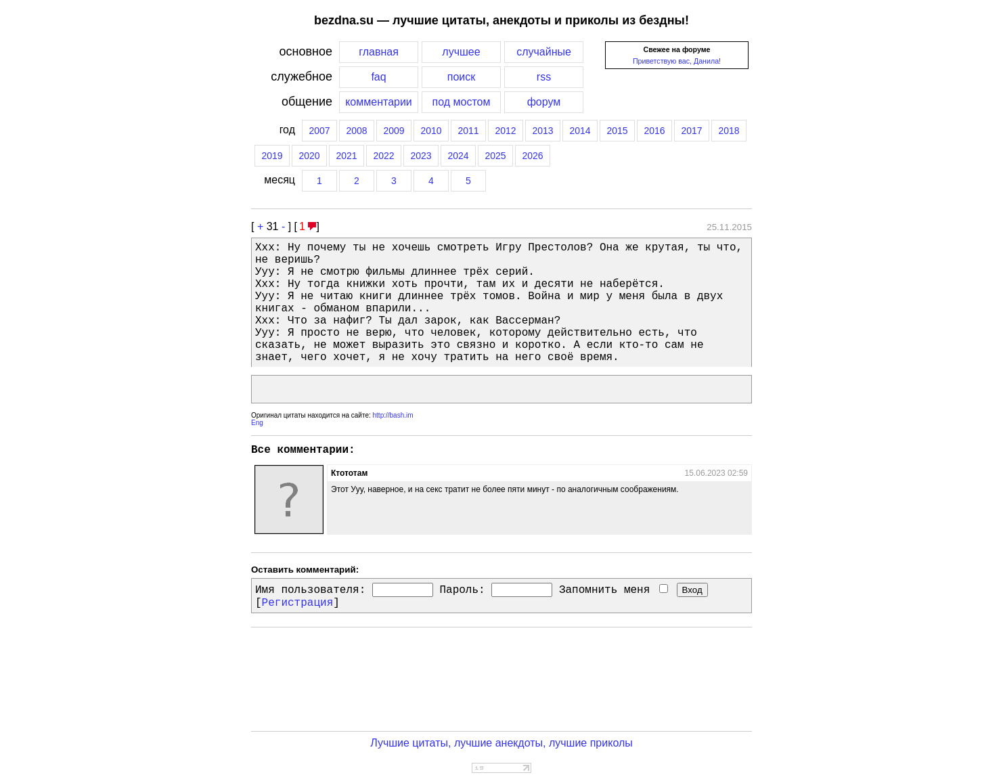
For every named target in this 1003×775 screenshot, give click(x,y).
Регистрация (298, 603)
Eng (257, 422)
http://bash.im (393, 415)
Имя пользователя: (310, 590)
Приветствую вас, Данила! (677, 61)
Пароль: (462, 590)
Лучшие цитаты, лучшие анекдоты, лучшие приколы (501, 743)
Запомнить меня (613, 590)
